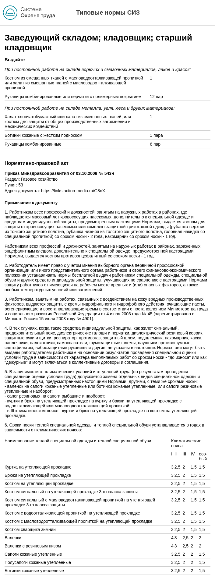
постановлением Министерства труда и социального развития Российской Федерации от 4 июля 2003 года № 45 (106, 311)
